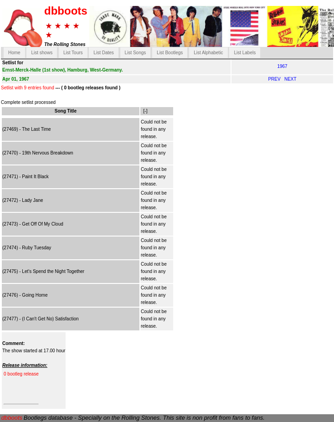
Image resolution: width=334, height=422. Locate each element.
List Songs (135, 52)
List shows (41, 52)
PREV (275, 79)
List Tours (73, 52)
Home (14, 52)
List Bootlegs (170, 52)
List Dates (103, 52)
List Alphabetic (208, 52)
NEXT (290, 79)
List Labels (245, 52)
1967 (282, 66)
